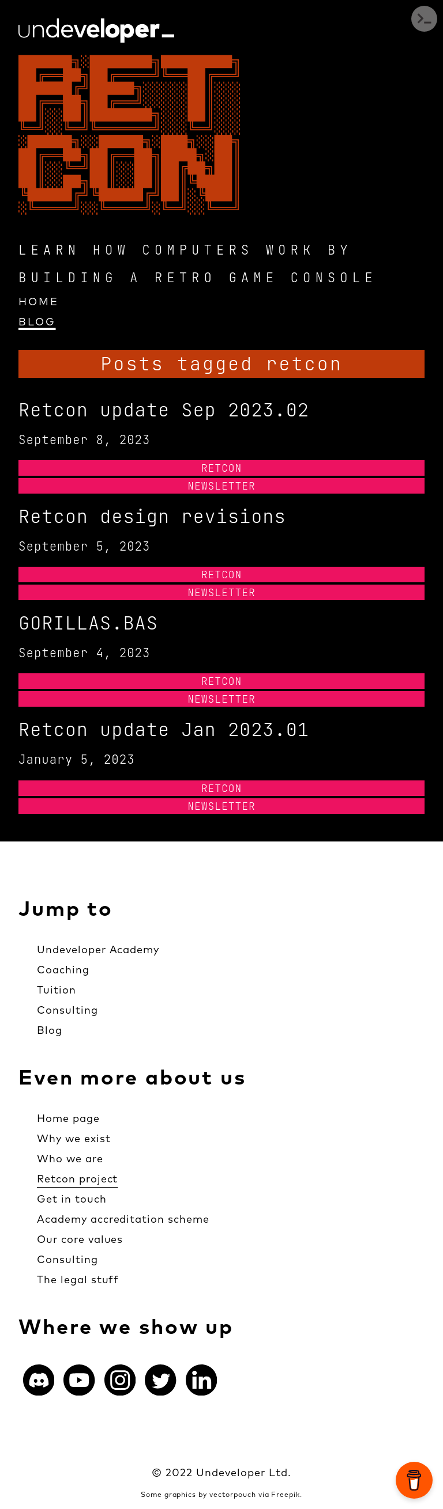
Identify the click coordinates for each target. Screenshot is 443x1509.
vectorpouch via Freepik (254, 1494)
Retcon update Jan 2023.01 (163, 729)
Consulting (67, 1010)
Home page (68, 1118)
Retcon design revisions (152, 516)
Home (38, 301)
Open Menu (424, 19)
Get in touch (72, 1198)
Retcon (221, 468)
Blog (37, 321)
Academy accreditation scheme (123, 1219)
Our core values (80, 1239)
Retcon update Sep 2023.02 (163, 409)
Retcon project (77, 1178)
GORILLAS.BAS (88, 623)
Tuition (56, 989)
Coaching (63, 969)
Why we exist (74, 1138)
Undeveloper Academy (98, 949)
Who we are (70, 1158)
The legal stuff (78, 1279)
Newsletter (221, 485)
